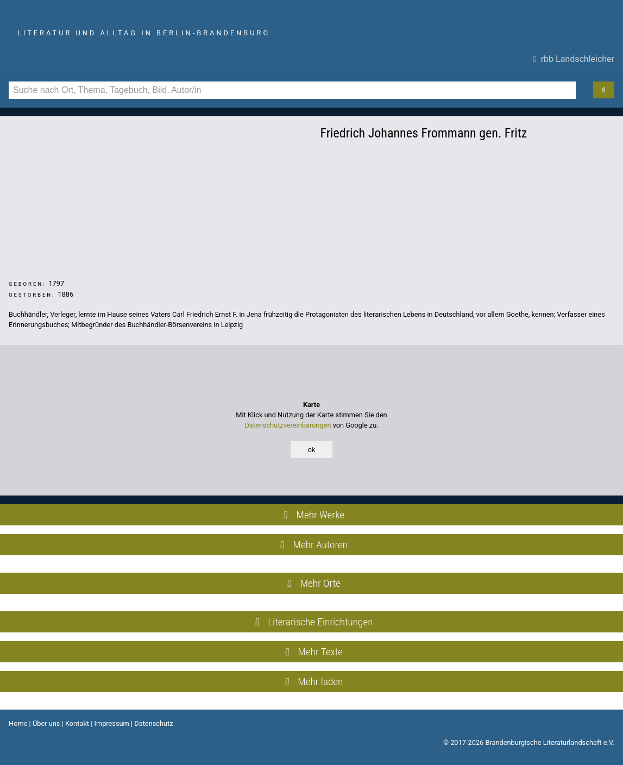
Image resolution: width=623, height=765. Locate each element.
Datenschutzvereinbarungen (287, 425)
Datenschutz (153, 723)
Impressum (111, 723)
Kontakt (77, 723)
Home (18, 723)
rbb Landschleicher (573, 59)
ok (312, 450)
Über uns (46, 723)
